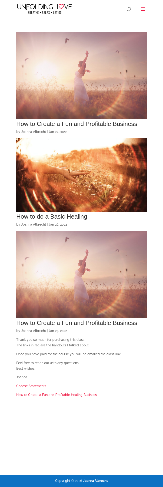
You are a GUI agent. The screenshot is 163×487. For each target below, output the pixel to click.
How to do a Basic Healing (51, 216)
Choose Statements (31, 386)
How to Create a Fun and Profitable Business (76, 123)
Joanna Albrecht (33, 132)
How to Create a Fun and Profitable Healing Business (56, 395)
